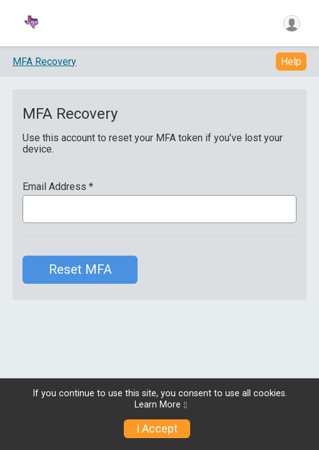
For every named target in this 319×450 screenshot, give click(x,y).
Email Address (58, 186)
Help (291, 62)
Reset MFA (80, 269)
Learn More (157, 404)
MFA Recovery (44, 62)
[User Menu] (291, 23)
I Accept (157, 428)
